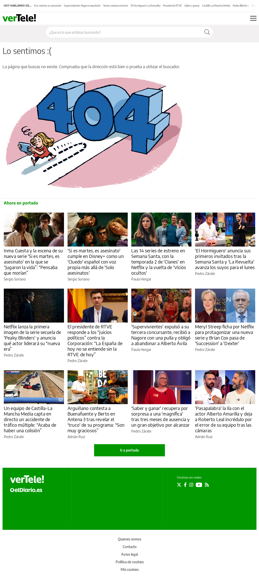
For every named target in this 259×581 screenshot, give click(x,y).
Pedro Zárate (205, 273)
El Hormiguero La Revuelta (145, 5)
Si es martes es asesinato (47, 5)
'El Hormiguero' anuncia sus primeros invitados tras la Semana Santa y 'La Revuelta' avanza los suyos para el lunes (225, 259)
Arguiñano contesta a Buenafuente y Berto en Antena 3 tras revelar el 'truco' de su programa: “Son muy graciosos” (96, 419)
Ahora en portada (21, 202)
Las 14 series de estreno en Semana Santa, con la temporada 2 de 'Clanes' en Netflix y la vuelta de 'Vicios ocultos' (158, 262)
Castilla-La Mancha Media (216, 5)
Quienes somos (129, 539)
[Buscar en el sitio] (124, 32)
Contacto (130, 547)
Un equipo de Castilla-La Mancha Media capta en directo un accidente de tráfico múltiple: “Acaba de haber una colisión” (30, 419)
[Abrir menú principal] (253, 18)
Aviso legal (129, 554)
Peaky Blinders (241, 5)
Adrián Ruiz (76, 437)
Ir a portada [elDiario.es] (129, 450)
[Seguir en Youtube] (199, 484)
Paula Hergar (141, 279)
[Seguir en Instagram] (191, 484)
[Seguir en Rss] (207, 484)
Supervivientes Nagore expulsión (82, 5)
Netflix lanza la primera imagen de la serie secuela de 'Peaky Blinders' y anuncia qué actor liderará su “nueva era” (32, 338)
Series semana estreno (115, 5)
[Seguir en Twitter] (179, 484)
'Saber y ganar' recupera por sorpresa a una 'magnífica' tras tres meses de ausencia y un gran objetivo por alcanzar (160, 416)
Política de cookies (130, 562)
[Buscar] (207, 32)
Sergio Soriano (15, 279)
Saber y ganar (192, 5)
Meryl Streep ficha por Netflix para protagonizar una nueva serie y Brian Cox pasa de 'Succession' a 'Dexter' (224, 335)
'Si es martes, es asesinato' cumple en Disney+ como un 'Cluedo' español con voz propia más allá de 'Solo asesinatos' (96, 262)
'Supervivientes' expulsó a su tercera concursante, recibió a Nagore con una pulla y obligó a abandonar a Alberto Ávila (160, 335)
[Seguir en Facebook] (185, 484)
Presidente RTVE (172, 5)
